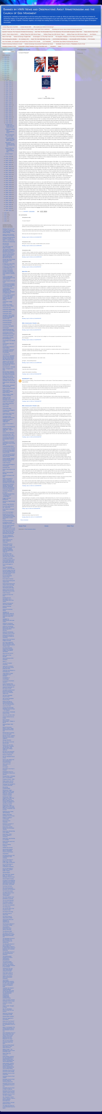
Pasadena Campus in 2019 (9, 46)
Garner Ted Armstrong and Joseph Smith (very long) (9, 584)
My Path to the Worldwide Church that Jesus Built (8, 752)
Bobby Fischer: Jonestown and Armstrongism (9, 386)
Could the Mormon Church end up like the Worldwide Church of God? (9, 455)
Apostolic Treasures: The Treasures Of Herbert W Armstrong (17, 31)
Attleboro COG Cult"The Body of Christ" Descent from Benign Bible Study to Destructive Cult (9, 363)
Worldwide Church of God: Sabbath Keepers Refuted (9, 1091)
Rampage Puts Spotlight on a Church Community (9, 784)
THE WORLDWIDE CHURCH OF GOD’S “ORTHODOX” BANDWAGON (7, 958)
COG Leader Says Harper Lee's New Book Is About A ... (10, 139)
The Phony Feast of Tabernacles (7, 914)
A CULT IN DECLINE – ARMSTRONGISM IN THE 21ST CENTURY (9, 278)
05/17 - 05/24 (8, 172)
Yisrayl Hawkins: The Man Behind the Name (8, 1103)
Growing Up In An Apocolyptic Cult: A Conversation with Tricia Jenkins (8, 599)
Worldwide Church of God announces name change (8, 1071)
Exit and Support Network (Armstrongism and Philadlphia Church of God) (9, 527)
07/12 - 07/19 (8, 156)
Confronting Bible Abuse (8, 446)
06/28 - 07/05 (8, 160)
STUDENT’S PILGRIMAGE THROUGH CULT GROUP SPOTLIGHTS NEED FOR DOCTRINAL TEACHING (9, 882)
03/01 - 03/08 (8, 194)
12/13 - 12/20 (8, 82)
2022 (5, 65)
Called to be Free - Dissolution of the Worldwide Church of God (8, 398)
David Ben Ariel (6, 467)
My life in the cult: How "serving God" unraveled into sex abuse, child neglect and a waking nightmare (8, 747)
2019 (5, 71)
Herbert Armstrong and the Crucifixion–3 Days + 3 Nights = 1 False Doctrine (9, 238)
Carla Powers (6, 406)
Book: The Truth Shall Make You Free (40, 39)
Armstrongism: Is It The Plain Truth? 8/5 (43, 36)
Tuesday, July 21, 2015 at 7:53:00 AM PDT (31, 401)
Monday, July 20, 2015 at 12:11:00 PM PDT (32, 245)
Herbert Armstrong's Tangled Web (22, 36)
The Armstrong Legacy (8, 891)
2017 (5, 75)
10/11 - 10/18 (8, 98)
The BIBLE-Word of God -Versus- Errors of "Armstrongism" (8, 894)
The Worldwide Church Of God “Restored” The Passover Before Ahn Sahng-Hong (8, 940)
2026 (5, 57)
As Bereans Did (6, 354)
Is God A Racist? (9, 153)
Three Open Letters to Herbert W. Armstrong (8, 973)
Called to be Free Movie (8, 401)
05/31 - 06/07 (8, 168)
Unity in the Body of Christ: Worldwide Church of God (9, 1000)
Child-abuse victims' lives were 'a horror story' (8, 414)
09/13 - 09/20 (8, 106)
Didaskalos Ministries (7, 490)
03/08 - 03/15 (8, 192)
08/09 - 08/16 (8, 116)
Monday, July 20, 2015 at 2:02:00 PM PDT (31, 266)
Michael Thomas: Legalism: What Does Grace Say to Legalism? (9, 737)
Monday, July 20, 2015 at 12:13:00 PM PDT (32, 257)
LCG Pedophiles (47, 41)
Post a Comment (24, 520)
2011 (5, 219)
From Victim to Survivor (8, 578)
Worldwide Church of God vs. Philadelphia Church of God (70, 44)
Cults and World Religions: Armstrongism (9, 465)
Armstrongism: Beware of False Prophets (8, 347)
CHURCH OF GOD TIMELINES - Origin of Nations (8, 430)
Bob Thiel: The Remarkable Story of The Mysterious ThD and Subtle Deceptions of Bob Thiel (58, 31)
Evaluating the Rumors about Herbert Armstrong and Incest (67, 29)
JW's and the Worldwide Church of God (8, 699)
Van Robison (93, 34)
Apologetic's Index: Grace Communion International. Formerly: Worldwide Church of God (8, 316)
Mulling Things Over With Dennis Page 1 (31, 34)
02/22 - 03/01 (8, 196)
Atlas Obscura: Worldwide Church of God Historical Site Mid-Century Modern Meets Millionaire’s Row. (8, 357)
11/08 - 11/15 (8, 90)
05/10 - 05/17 (8, 174)
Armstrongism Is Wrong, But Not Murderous (8, 338)
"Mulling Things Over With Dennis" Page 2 (54, 34)
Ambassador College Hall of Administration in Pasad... (10, 131)
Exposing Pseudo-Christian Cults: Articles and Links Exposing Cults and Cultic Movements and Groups (9, 531)
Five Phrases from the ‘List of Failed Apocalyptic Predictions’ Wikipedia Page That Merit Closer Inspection (9, 549)
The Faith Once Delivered (8, 905)
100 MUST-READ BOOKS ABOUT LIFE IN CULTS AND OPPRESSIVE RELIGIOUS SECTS (9, 255)
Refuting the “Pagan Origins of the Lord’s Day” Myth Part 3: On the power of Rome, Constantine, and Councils (9, 807)
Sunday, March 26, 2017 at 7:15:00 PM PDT (32, 517)
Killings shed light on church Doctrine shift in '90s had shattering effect (8, 703)
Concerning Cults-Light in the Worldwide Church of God (8, 439)
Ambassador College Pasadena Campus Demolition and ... (33, 46)
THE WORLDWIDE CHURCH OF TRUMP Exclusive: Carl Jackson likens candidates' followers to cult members (9, 964)
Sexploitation (5, 853)
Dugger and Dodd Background (7, 499)
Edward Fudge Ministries (8, 504)
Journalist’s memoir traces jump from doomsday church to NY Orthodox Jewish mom (9, 691)
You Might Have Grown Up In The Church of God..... (9, 126)
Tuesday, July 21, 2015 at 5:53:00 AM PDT (31, 374)
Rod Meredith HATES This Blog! (78, 39)
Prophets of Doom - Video (8, 779)
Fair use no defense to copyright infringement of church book (8, 536)
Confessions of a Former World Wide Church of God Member (9, 443)
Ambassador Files (7, 307)
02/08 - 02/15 (8, 200)
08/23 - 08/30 (8, 112)
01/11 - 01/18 (8, 208)
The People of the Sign (8, 911)
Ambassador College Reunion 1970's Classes (8, 305)
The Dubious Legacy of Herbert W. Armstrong (8, 902)
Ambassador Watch (7, 311)
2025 (5, 59)
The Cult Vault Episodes (8, 900)
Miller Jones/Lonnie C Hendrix (29, 323)
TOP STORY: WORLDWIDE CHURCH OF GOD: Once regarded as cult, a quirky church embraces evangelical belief (8, 983)
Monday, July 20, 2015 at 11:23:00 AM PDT (32, 237)
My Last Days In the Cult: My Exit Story (8, 742)
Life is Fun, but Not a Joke (9, 715)
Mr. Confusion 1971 (24, 39)
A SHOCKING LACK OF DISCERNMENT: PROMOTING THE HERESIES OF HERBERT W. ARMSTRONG (9, 291)
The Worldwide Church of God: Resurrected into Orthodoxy (8, 953)
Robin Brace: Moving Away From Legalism (9, 832)
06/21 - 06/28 (8, 162)
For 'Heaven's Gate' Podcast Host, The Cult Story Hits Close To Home (8, 555)
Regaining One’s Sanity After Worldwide (8, 812)
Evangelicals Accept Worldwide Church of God (8, 523)
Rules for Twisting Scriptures (7, 845)
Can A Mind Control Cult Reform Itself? (8, 404)
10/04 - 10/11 (8, 100)
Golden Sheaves (6, 592)
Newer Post (22, 526)
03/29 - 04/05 (8, 186)
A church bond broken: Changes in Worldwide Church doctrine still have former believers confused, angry (9, 272)
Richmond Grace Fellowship (6, 821)
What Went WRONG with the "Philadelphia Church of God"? (9, 1024)
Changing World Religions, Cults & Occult (9, 411)
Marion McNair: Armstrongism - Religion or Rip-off (9, 721)
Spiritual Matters (6, 872)
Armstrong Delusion (7, 320)
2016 (5, 77)
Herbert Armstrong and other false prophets (8, 604)
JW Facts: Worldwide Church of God (7, 696)
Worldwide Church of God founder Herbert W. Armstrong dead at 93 (8, 1080)
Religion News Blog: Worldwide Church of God (8, 815)
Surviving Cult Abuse (7, 886)
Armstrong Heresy (7, 324)
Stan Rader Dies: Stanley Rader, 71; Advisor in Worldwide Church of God (8, 875)
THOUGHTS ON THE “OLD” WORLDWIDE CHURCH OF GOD (8, 970)
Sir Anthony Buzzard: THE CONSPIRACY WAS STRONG (9, 857)
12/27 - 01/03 (8, 80)
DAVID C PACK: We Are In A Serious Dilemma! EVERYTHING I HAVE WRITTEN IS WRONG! (26, 29)
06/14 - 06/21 (8, 164)
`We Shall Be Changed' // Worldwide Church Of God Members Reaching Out (9, 251)
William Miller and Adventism (7, 1054)
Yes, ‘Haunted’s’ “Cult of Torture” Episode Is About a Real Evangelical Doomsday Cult (9, 1098)
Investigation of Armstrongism (6, 678)
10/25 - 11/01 (8, 94)
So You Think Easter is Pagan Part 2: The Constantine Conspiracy (8, 865)
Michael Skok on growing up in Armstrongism (8, 733)
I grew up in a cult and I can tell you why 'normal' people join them (8, 667)
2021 (5, 67)
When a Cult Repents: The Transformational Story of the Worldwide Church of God (9, 1029)
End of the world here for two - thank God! (8, 506)
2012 (5, 216)
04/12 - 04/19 (8, 182)
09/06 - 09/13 (8, 108)
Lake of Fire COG (7, 705)
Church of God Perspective (9, 426)
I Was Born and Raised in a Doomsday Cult (9, 671)
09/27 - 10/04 (8, 102)
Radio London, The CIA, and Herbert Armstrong (8, 781)
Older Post (70, 526)
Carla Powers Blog (7, 408)
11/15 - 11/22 (8, 88)
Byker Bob (24, 271)
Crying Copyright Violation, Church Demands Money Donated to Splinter (9, 459)
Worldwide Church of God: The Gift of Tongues (9, 1094)
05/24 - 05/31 (8, 170)
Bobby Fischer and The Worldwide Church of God (8, 380)
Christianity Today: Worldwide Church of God (8, 417)
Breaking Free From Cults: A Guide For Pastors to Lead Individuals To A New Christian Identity (9, 230)
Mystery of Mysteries (7, 754)
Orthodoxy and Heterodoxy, (9, 241)
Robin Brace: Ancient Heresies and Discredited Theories (8, 828)
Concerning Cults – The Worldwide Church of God (8, 435)
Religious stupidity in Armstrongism (7, 818)
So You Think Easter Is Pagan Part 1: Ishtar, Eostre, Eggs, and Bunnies (9, 861)
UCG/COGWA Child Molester (60, 39)
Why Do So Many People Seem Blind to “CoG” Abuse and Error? (8, 1046)
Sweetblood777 (26, 378)
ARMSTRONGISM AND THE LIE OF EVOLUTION (8, 330)
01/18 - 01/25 (8, 206)
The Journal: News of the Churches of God (8, 909)
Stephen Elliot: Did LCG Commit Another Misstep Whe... (9, 150)
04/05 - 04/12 (8, 184)
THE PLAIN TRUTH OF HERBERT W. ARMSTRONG (8, 921)
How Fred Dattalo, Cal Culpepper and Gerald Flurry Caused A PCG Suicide (21, 41)
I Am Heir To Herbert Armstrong (7, 664)
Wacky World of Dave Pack (91, 31)
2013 (5, 214)
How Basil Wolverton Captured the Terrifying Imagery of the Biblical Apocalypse (8, 649)
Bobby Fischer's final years (9, 388)
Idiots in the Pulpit (6, 36)
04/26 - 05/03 (8, 178)
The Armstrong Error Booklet (9, 39)
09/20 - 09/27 (8, 104)
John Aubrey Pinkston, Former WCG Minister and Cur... (10, 144)
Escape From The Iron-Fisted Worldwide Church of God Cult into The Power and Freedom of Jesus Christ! (9, 516)
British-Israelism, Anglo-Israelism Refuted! (8, 395)
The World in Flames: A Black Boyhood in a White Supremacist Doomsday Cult (8, 934)
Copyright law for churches (9, 448)
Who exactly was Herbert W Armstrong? (43, 27)
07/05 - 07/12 (8, 158)
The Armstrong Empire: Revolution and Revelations (9, 888)
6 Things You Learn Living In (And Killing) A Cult (8, 264)
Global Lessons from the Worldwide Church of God (8, 235)
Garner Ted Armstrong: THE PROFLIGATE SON (8, 587)
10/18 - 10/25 (8, 96)
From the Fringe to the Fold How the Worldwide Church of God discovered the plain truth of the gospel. (9, 572)
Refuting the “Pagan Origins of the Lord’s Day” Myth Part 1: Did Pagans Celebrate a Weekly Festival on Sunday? (8, 793)
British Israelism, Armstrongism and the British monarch (8, 391)
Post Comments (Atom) (30, 529)
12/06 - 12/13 (8, 84)
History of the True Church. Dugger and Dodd (9, 640)
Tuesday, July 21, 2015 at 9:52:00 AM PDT (31, 437)
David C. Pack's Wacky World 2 (10, 34)
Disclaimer (53, 46)
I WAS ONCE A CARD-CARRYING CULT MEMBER (8, 674)
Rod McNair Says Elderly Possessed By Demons (65, 41)
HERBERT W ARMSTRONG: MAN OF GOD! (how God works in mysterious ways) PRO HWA (8, 615)
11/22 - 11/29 (8, 86)
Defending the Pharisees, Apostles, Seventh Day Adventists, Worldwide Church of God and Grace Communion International (8, 487)
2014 (5, 213)
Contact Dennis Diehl (25, 27)
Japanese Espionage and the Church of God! (8, 687)
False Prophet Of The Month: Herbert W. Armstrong (7, 541)
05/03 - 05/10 (8, 176)
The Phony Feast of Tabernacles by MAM (7, 917)
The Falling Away (6, 906)
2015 (5, 79)
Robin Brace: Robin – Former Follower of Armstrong (7, 835)
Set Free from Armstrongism (6, 244)
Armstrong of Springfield (8, 326)
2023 (5, 63)
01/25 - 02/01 (8, 204)
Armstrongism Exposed (8, 335)
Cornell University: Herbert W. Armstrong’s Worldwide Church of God (9, 451)
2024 (5, 61)
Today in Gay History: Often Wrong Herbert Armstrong (7, 977)
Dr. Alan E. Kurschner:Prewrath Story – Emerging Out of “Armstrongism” (8, 494)
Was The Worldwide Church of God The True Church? (8, 1010)
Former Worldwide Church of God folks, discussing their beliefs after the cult (9, 561)
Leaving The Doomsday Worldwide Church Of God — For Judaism (9, 709)
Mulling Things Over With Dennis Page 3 (77, 34)
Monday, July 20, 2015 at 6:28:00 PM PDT (31, 329)
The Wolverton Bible (7, 931)
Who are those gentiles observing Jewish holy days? (8, 1042)
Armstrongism (6, 327)
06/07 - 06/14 (8, 166)
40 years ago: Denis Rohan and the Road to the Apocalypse (9, 260)
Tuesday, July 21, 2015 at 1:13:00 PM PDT (31, 485)
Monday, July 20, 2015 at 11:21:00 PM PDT (32, 362)
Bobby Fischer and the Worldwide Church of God (8, 376)
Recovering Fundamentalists (6, 788)
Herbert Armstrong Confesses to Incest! (12, 44)
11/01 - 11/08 (8, 92)
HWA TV (5, 661)
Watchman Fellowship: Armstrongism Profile (8, 1014)
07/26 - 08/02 (8, 121)
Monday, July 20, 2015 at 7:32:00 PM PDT (31, 339)
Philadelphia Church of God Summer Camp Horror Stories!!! (9, 773)
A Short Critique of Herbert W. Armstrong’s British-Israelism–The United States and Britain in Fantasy (9, 297)
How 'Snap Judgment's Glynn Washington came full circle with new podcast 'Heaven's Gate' (9, 644)
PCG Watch (5, 767)
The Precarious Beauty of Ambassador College (8, 924)
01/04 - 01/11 (8, 210)
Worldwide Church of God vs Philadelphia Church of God (8, 1085)
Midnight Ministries (7, 740)
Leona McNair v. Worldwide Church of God (9, 712)
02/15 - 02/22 (8, 198)
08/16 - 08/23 (8, 114)
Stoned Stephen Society (8, 878)
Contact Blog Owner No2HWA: (10, 27)
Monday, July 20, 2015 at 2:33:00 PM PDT (31, 318)
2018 (5, 73)
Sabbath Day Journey (8, 847)
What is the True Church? (8, 1021)
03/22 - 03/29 (8, 188)
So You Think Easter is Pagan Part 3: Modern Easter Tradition (8, 869)
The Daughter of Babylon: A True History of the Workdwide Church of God (74, 36)
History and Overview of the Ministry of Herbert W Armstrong (8, 636)
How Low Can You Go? (8, 653)
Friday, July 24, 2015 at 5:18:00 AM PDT (31, 508)
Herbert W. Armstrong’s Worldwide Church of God (8, 632)
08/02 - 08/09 (8, 118)
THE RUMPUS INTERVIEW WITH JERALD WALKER (7, 928)
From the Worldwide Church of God (7, 576)
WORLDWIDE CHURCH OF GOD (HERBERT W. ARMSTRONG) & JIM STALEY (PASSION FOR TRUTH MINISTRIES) (8, 1059)
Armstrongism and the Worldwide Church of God (8, 333)
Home (59, 46)
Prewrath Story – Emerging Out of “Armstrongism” (9, 777)
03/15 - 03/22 (8, 190)
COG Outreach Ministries (8, 432)
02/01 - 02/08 (8, 202)
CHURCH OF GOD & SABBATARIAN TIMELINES (7, 420)
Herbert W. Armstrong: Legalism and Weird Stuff (8, 624)
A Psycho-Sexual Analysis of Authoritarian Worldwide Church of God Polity (9, 285)
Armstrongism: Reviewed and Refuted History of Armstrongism (8, 351)
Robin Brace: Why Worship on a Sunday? (9, 839)
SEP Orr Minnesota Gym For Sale (9, 135)
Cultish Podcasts (6, 462)
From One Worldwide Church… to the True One (8, 568)
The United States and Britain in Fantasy (8, 247)
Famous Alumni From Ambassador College (7, 544)
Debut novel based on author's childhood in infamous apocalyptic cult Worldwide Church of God (8, 480)
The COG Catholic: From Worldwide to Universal (8, 897)
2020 (5, 69)
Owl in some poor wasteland (7, 764)
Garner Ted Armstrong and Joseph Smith (9, 581)
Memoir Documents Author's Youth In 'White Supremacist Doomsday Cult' (8, 729)
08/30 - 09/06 (8, 110)
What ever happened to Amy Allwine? (8, 1019)
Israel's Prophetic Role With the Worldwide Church (9, 684)
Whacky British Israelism (8, 1016)
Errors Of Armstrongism (8, 512)
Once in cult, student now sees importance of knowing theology (8, 761)
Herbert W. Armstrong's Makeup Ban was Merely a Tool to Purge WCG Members (9, 628)
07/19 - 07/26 (8, 122)
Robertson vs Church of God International (8, 824)
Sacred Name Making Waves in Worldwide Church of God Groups (8, 850)
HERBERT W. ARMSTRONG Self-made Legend (8, 620)
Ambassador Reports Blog (9, 309)
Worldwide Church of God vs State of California (8, 1088)
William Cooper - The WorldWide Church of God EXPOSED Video (9, 1050)
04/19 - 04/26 (8, 180)
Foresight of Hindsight (8, 558)
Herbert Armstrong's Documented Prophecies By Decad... (39, 44)
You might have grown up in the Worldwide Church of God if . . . (9, 1107)
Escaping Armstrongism (8, 520)
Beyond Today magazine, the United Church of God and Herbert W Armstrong (8, 373)
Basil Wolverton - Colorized (9, 366)
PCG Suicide (91, 39)
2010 (5, 220)
